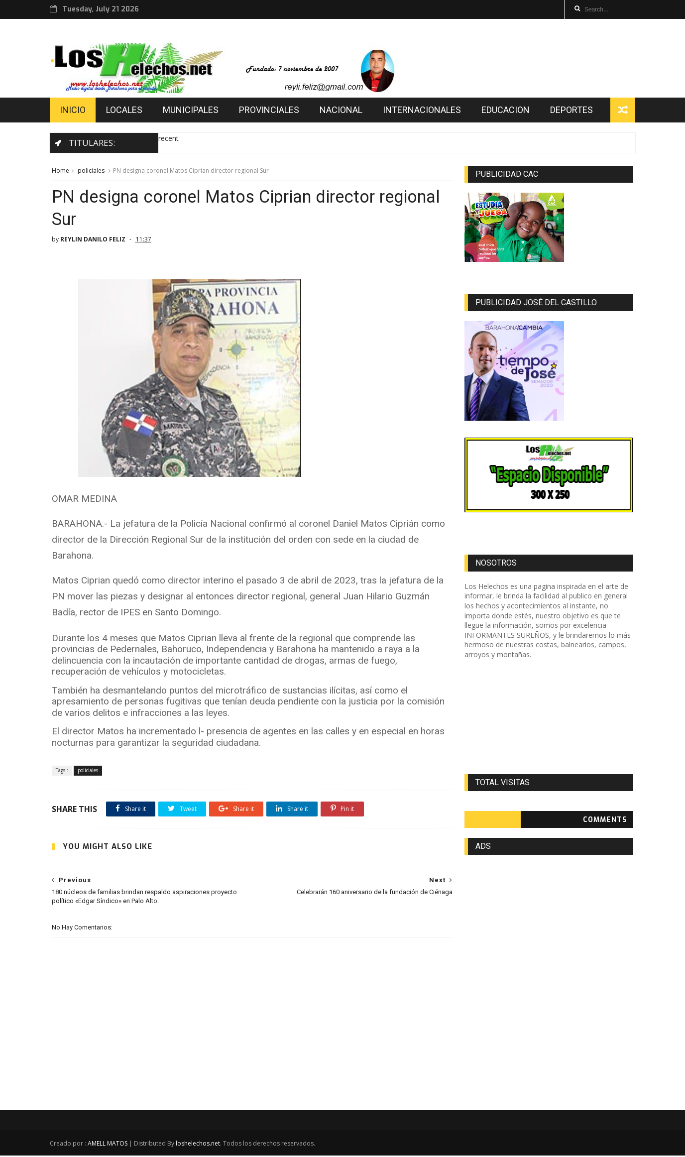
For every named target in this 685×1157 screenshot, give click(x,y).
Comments (605, 820)
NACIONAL (342, 111)
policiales (90, 171)
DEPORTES (573, 111)
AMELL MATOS (109, 1145)
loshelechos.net (199, 1145)
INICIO (74, 111)
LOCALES (126, 111)
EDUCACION (507, 111)
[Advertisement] (549, 718)
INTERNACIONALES (423, 111)
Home (60, 171)
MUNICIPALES (192, 111)
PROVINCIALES (270, 111)
